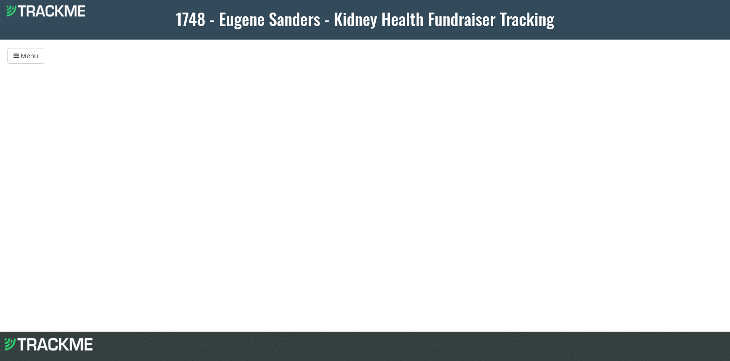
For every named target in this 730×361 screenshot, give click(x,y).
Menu (26, 55)
